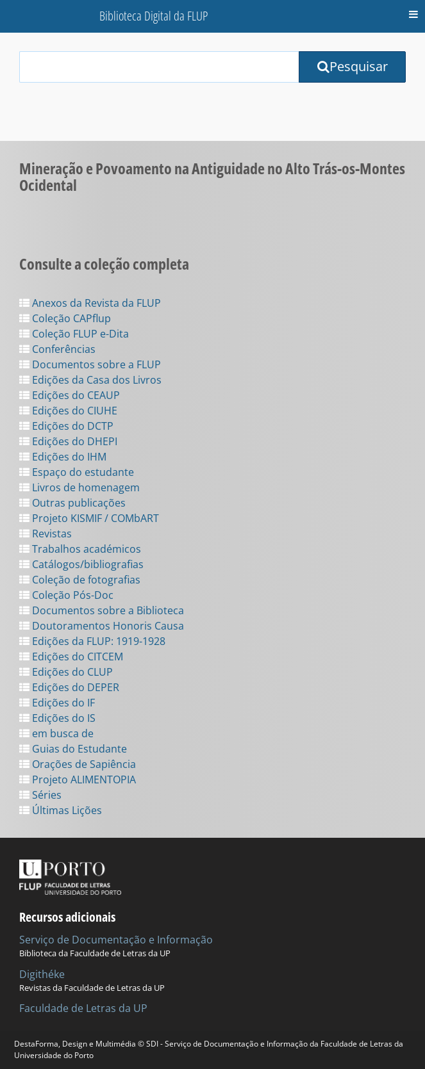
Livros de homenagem (79, 487)
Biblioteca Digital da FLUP (153, 15)
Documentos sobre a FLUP (90, 364)
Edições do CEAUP (69, 395)
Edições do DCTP (66, 426)
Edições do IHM (62, 457)
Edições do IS (57, 718)
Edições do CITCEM (71, 656)
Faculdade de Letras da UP (83, 1008)
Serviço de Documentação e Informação (116, 940)
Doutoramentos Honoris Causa (101, 626)
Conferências (57, 349)
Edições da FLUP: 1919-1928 (92, 641)
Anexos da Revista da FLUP (90, 303)
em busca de (56, 733)
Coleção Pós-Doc (66, 595)
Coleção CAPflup (65, 318)
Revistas (45, 533)
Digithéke (42, 974)
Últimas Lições (60, 810)
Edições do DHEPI (68, 441)
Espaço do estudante (76, 472)
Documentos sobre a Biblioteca (101, 610)
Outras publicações (72, 503)
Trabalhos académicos (80, 549)
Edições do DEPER (69, 687)
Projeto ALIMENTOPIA (77, 779)
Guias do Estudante (73, 749)
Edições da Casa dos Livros (90, 380)
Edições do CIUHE (68, 411)
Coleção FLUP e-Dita (74, 334)
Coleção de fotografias (79, 580)
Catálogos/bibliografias (81, 564)
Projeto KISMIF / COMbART (89, 518)
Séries (40, 795)
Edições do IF (57, 703)
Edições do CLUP (66, 672)
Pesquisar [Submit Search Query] (352, 66)
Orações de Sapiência (77, 764)
